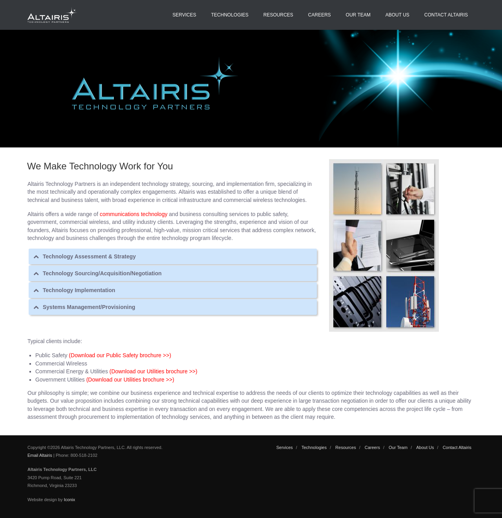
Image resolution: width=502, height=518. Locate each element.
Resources (278, 15)
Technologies (229, 15)
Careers (319, 15)
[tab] (173, 256)
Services (184, 15)
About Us (397, 15)
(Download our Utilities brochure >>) (153, 371)
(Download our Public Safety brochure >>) (120, 355)
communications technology (133, 214)
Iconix (69, 499)
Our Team (358, 15)
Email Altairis (39, 455)
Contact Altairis (446, 15)
